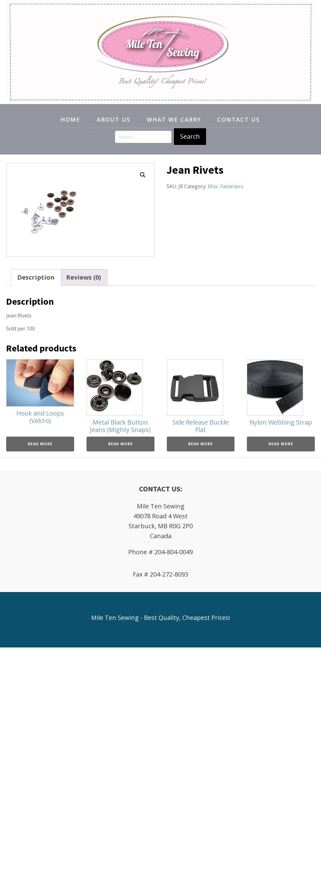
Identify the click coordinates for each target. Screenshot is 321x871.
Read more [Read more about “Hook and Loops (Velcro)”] (40, 443)
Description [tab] (36, 277)
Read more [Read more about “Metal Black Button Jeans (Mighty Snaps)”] (120, 443)
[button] (142, 175)
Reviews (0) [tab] (83, 277)
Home (70, 119)
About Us (113, 119)
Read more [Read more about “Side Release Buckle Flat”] (200, 443)
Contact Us (238, 119)
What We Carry (174, 119)
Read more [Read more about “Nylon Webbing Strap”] (280, 443)
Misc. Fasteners (225, 186)
